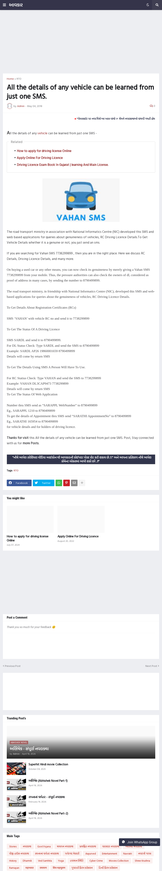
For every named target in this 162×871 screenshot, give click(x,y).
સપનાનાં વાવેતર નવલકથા (47, 853)
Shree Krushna (142, 861)
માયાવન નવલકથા (65, 846)
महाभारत (29, 868)
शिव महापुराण (59, 868)
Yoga (61, 861)
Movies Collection (119, 861)
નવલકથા (27, 846)
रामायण (43, 868)
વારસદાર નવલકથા (110, 846)
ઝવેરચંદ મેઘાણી (72, 853)
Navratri (127, 853)
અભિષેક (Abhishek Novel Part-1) (48, 781)
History (13, 861)
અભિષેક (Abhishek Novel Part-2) (48, 813)
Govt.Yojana (44, 846)
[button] (4, 5)
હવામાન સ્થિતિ (76, 861)
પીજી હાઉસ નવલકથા (19, 853)
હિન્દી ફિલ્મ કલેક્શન (108, 868)
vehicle (42, 133)
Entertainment (109, 853)
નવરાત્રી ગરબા (144, 853)
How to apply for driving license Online (44, 150)
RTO (19, 78)
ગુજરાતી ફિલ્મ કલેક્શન (82, 868)
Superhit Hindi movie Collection (48, 764)
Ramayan (14, 868)
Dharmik (27, 861)
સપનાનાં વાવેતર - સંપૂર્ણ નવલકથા (47, 797)
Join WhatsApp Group (139, 842)
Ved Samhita (45, 861)
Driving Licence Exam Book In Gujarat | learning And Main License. (62, 164)
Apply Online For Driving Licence (40, 157)
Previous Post (13, 666)
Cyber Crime (96, 861)
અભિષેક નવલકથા (133, 846)
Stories (13, 846)
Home (10, 78)
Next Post (151, 666)
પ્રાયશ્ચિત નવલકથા (87, 846)
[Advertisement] (81, 42)
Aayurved (90, 853)
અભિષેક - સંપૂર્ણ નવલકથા (29, 748)
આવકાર (16, 5)
